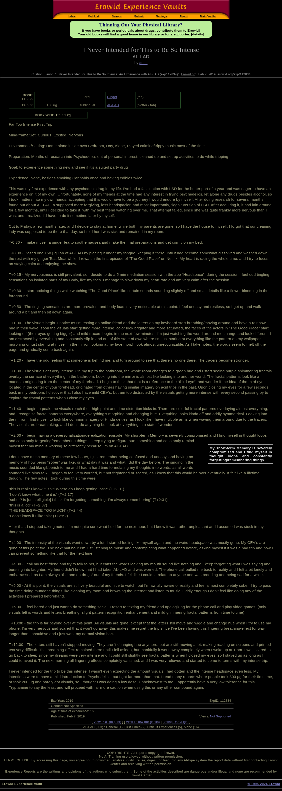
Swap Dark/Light (176, 722)
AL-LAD (113, 105)
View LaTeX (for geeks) (143, 722)
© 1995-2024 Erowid (264, 784)
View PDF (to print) (107, 722)
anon (144, 63)
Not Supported (220, 716)
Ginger (112, 97)
